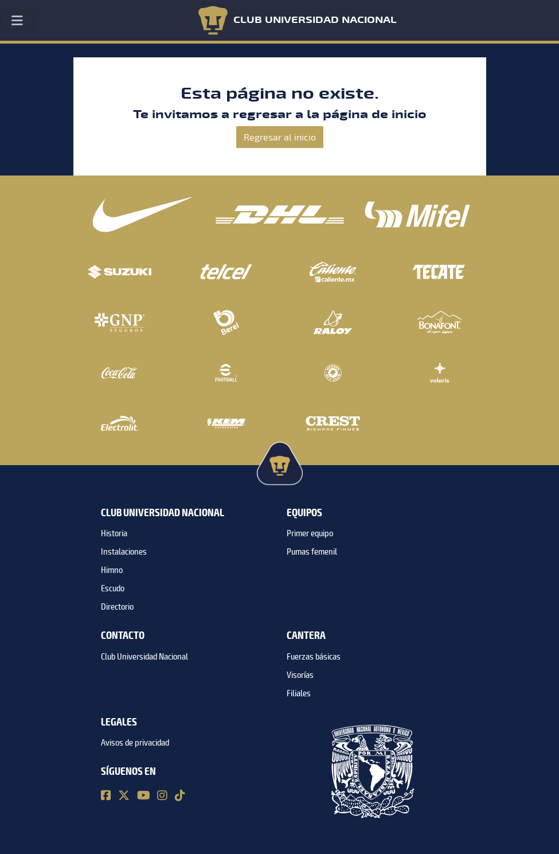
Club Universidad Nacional (144, 656)
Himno (112, 570)
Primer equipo (310, 533)
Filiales (299, 693)
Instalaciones (124, 551)
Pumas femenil (312, 551)
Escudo (112, 588)
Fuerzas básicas (314, 656)
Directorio (117, 607)
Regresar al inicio (280, 137)
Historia (114, 533)
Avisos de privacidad (135, 742)
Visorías (300, 675)
